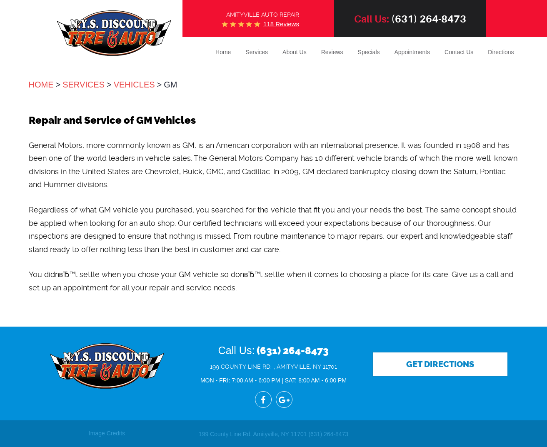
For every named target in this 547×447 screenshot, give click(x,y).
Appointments (412, 52)
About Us (294, 52)
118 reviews (281, 23)
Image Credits (107, 433)
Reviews (332, 52)
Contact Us (459, 52)
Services (256, 52)
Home (223, 52)
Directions (501, 52)
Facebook (263, 399)
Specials (369, 52)
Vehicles (134, 84)
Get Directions (440, 364)
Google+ (284, 399)
